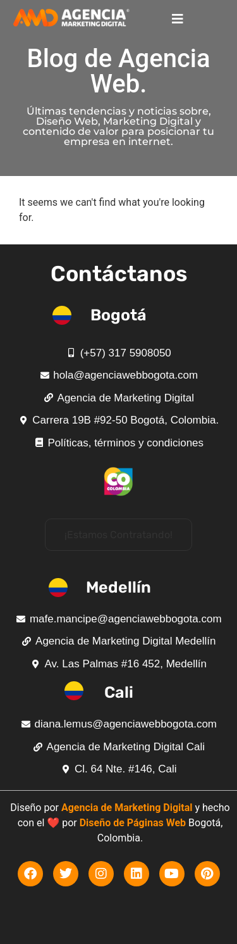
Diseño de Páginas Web (133, 823)
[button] (118, 535)
